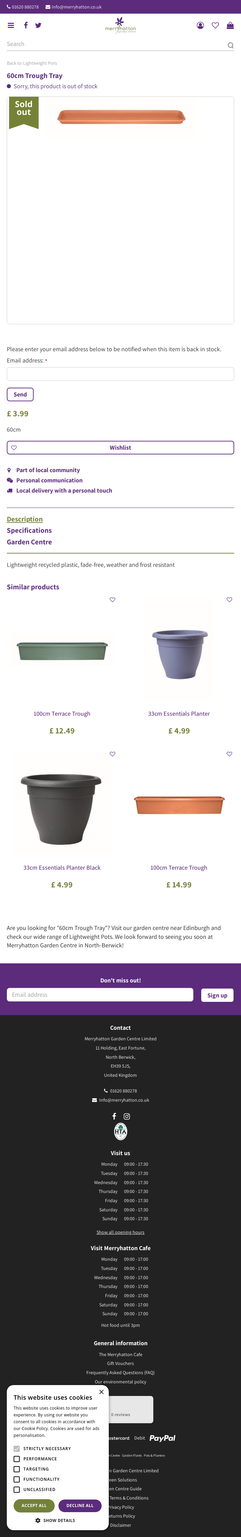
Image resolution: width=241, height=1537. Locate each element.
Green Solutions (120, 1480)
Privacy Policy (120, 1507)
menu (11, 25)
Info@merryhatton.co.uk (77, 7)
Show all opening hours (120, 1232)
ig (127, 1117)
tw (38, 25)
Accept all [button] (34, 1505)
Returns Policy (120, 1516)
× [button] (101, 1392)
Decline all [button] (80, 1505)
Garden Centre (29, 542)
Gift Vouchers (120, 1363)
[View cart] (230, 25)
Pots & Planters (154, 1455)
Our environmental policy (120, 1382)
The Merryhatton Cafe (120, 1354)
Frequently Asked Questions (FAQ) (120, 1372)
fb (26, 25)
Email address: (27, 360)
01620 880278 (25, 7)
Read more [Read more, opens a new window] (58, 1435)
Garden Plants (132, 1455)
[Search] (120, 44)
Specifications (29, 530)
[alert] (58, 1457)
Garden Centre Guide (120, 1489)
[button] (58, 1520)
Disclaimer (120, 1525)
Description (25, 519)
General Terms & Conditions (120, 1498)
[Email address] (100, 995)
